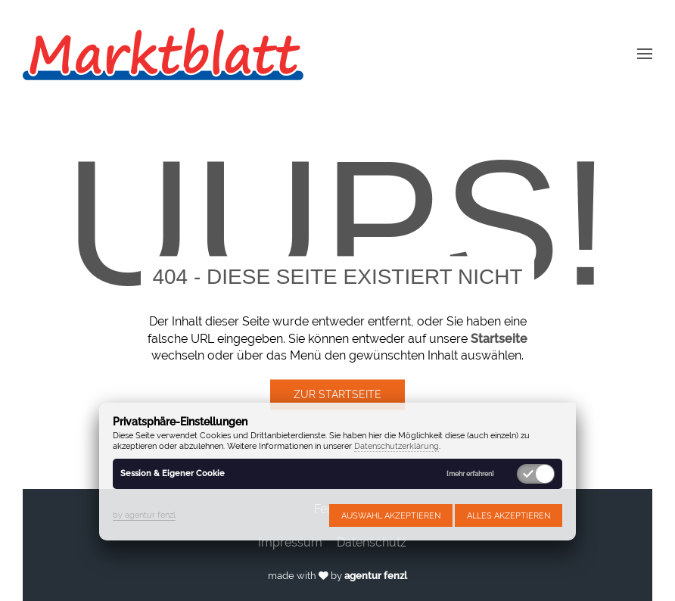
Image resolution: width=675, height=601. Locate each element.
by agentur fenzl (144, 514)
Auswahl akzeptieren (390, 515)
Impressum (290, 542)
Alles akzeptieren (508, 515)
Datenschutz (371, 542)
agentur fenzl (375, 575)
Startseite (499, 339)
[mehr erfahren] (470, 474)
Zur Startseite (337, 395)
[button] (644, 53)
